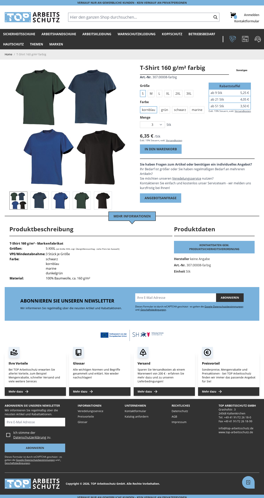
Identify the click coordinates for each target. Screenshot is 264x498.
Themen (36, 44)
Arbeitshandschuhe (58, 34)
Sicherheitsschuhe (19, 34)
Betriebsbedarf (201, 34)
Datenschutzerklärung (29, 437)
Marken (56, 44)
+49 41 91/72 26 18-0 (237, 417)
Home (8, 54)
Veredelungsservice (186, 178)
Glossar (82, 422)
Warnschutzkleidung (137, 34)
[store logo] (32, 17)
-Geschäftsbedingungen (153, 309)
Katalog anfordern (137, 416)
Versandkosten (174, 140)
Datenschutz (180, 411)
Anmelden (251, 15)
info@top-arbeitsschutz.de (236, 428)
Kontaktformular (246, 21)
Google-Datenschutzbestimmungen (224, 306)
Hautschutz (13, 44)
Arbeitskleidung (96, 34)
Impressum (179, 422)
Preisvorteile (86, 416)
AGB (174, 416)
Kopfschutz (172, 34)
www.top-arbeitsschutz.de (236, 432)
